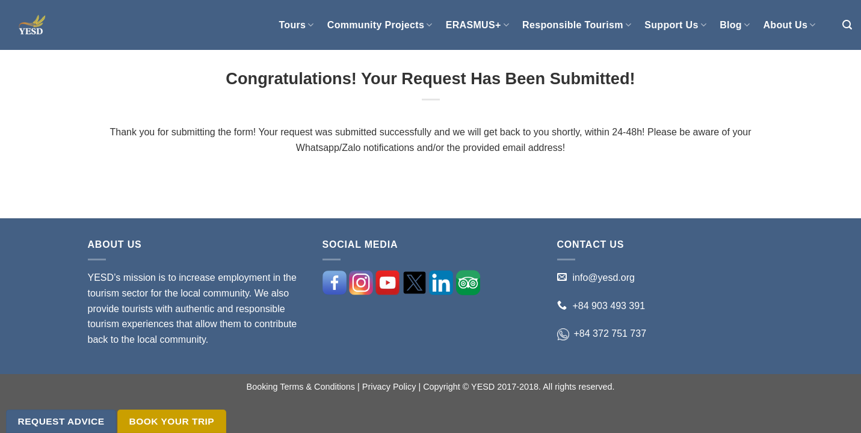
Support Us (675, 25)
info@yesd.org (604, 277)
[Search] (847, 25)
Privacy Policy (389, 387)
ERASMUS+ (477, 25)
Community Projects (380, 25)
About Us (789, 25)
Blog (735, 25)
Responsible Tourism (576, 25)
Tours (296, 25)
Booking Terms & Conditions (301, 387)
